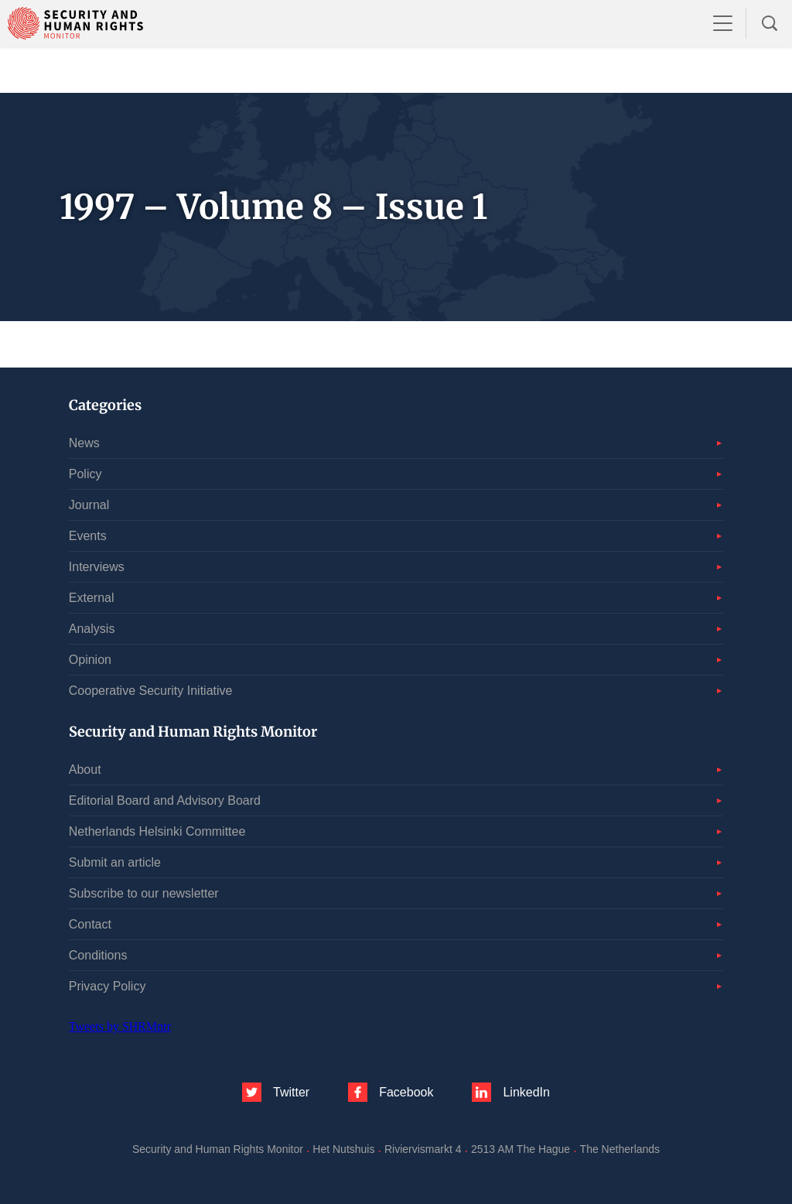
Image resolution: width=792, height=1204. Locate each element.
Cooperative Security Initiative (151, 690)
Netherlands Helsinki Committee (157, 831)
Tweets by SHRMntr (120, 1026)
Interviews (97, 566)
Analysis (92, 628)
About (85, 769)
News (84, 443)
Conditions (98, 955)
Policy (85, 474)
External (91, 597)
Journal (89, 504)
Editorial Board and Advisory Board (165, 800)
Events (88, 535)
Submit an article (115, 862)
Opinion (90, 659)
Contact (90, 924)
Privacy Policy (107, 986)
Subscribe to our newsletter (144, 893)
